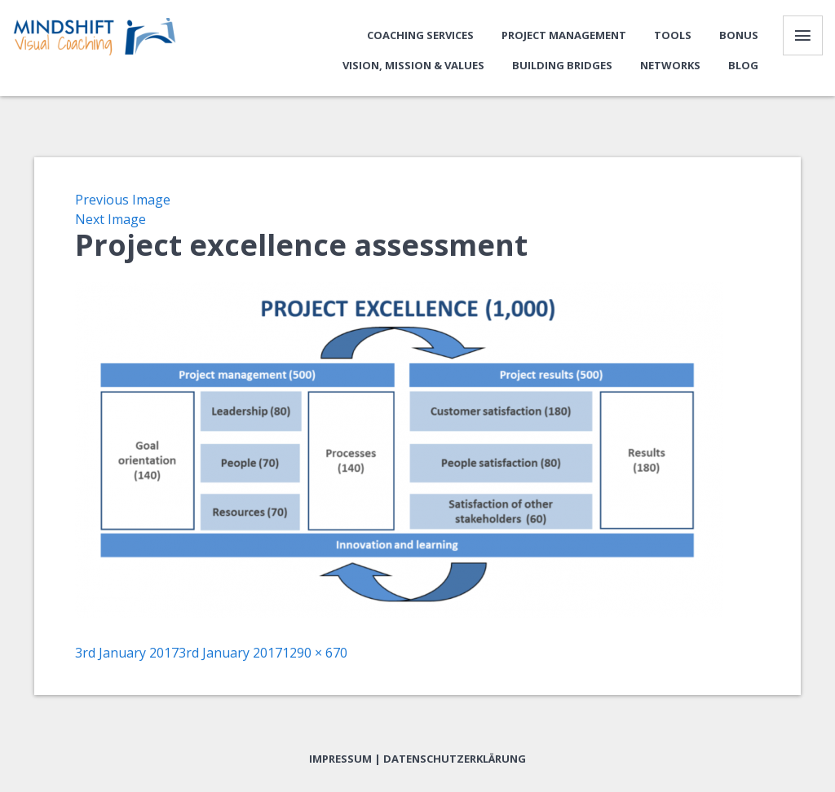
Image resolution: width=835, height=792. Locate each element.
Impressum (340, 760)
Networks (669, 66)
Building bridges (561, 66)
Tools (672, 36)
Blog (742, 66)
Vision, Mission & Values (413, 66)
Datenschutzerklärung (454, 760)
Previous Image (122, 201)
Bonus (738, 36)
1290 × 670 (314, 654)
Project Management (563, 36)
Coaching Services (419, 36)
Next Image (110, 221)
